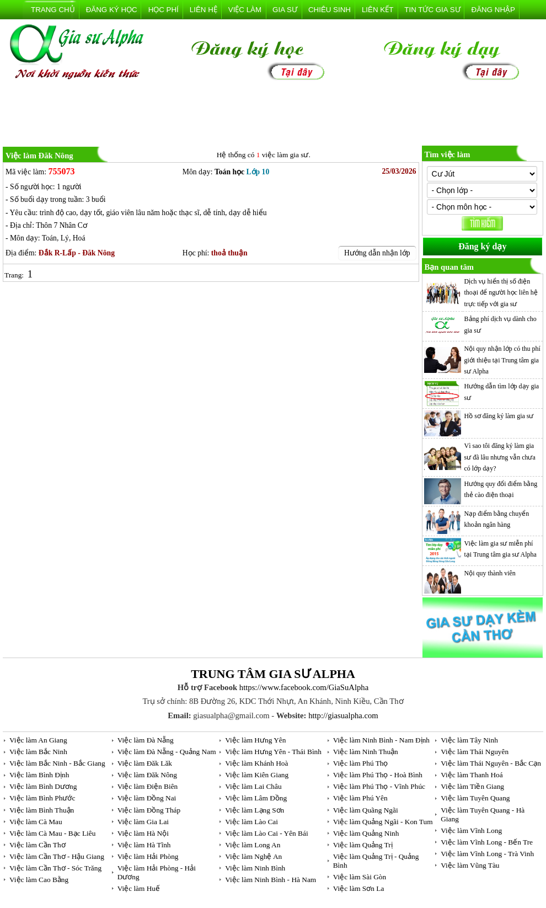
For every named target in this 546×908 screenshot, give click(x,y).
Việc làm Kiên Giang (256, 775)
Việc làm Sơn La (358, 888)
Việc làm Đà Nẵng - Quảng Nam (166, 751)
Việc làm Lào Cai (251, 822)
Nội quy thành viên (490, 573)
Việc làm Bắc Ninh (38, 751)
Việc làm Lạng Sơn (254, 810)
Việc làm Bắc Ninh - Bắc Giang (57, 763)
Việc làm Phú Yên (360, 798)
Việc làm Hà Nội (143, 833)
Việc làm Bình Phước (42, 798)
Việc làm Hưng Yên (255, 740)
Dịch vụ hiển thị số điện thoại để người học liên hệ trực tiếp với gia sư (501, 292)
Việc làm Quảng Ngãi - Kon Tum (383, 822)
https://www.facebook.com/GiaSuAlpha (303, 687)
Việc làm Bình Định (39, 775)
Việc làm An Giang (38, 740)
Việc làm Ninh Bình (255, 868)
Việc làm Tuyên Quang (475, 798)
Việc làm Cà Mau (35, 822)
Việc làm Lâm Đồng (256, 798)
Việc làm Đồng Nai (146, 798)
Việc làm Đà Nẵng (145, 740)
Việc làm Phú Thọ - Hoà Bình (377, 775)
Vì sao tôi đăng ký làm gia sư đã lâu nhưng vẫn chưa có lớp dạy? (500, 457)
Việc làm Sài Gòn (359, 877)
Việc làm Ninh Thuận (365, 751)
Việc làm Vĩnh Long (471, 830)
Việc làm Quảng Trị (363, 845)
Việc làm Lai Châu (253, 786)
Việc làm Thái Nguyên (474, 751)
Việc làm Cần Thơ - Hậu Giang (56, 856)
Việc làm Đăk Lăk (144, 763)
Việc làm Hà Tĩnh (144, 845)
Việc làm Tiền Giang (472, 786)
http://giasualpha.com (343, 715)
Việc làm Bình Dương (43, 786)
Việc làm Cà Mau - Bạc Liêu (52, 833)
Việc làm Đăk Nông (147, 775)
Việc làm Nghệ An (253, 856)
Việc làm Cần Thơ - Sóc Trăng (55, 868)
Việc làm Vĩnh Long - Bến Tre (487, 842)
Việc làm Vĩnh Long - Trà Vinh (487, 854)
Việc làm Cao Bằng (38, 879)
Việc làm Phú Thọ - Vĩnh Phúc (379, 786)
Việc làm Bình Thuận (41, 810)
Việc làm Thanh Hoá (471, 775)
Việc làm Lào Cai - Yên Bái (266, 833)
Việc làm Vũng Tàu (470, 865)
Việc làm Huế (138, 888)
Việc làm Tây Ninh (469, 740)
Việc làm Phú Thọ (360, 763)
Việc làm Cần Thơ (37, 845)
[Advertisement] (273, 115)
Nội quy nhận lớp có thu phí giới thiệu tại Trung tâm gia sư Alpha (502, 360)
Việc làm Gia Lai (143, 822)
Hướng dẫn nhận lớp (377, 253)
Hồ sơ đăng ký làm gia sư (499, 416)
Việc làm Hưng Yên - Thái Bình (273, 751)
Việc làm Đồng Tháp (149, 810)
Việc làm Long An (252, 845)
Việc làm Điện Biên (147, 786)
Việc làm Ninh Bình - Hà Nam (270, 879)
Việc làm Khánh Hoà (256, 763)
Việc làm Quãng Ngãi (365, 810)
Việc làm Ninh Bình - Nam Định (381, 740)
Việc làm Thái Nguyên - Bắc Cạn (491, 763)
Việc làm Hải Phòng (148, 856)
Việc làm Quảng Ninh (366, 833)
